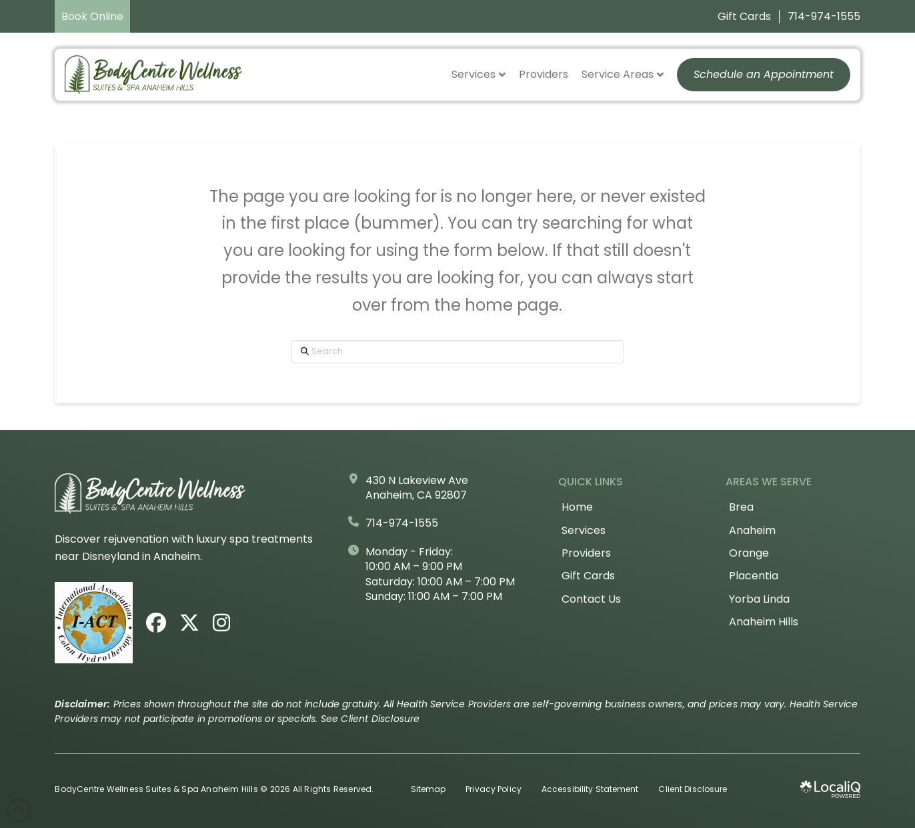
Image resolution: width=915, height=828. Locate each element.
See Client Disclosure (370, 718)
